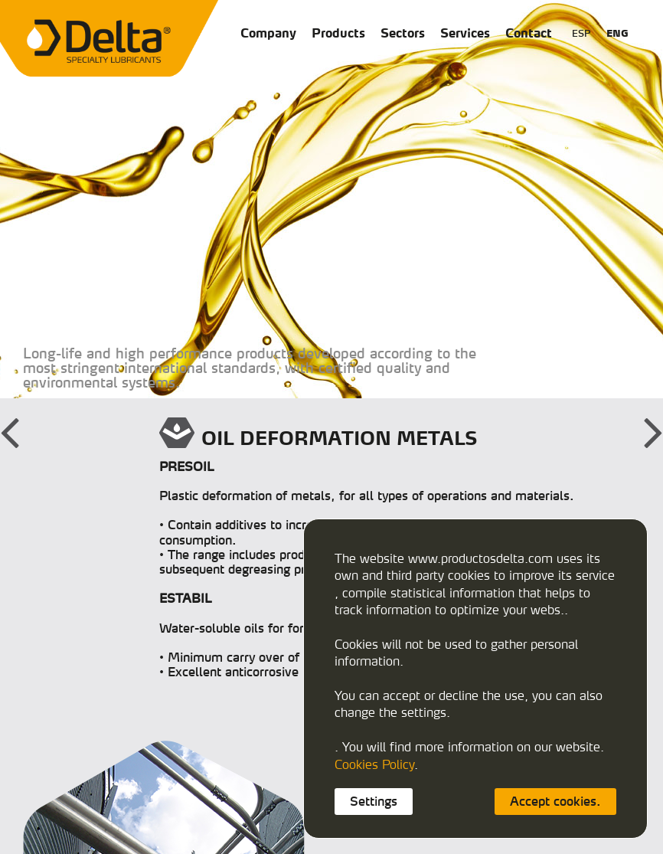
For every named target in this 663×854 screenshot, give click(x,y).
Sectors (402, 33)
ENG (617, 33)
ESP (581, 33)
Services (465, 33)
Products (338, 33)
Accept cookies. (555, 801)
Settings (373, 801)
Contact (528, 33)
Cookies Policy (374, 764)
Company (268, 33)
